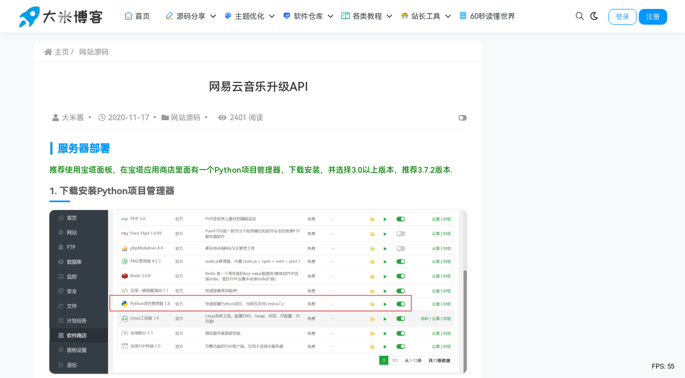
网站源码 (94, 52)
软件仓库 (302, 15)
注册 (653, 16)
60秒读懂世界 (486, 15)
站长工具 (420, 15)
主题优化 (243, 15)
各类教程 (361, 15)
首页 (137, 15)
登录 (622, 16)
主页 (56, 52)
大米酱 (69, 117)
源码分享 (185, 15)
